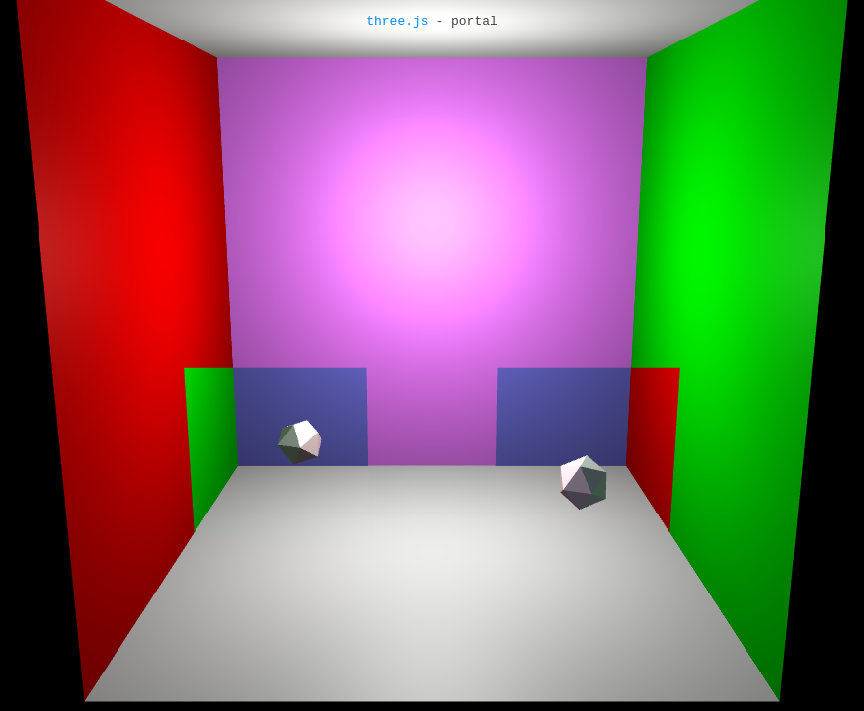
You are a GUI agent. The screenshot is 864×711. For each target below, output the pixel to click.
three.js (397, 22)
